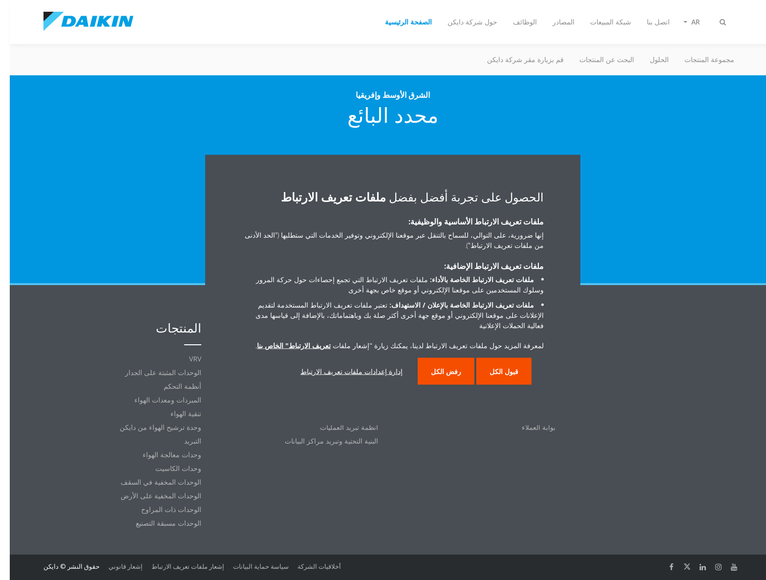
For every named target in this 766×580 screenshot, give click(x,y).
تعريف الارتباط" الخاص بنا (284, 345)
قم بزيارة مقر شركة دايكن (515, 59)
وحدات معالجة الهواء (162, 454)
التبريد (183, 441)
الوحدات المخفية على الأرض (151, 495)
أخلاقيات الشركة (309, 566)
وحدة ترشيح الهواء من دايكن (151, 427)
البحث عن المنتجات (597, 59)
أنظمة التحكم (173, 386)
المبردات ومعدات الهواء (158, 399)
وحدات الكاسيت (169, 468)
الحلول (649, 59)
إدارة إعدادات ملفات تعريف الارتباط (342, 371)
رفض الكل (436, 371)
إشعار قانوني (116, 566)
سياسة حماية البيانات (251, 566)
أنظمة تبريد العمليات (339, 427)
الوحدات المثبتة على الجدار (153, 372)
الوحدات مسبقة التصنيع (159, 523)
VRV (185, 358)
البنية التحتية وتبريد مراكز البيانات (321, 441)
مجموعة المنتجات (699, 59)
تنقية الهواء (176, 413)
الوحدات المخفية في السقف (151, 482)
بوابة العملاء (529, 427)
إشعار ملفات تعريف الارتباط (178, 566)
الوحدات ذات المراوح (161, 509)
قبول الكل (494, 371)
